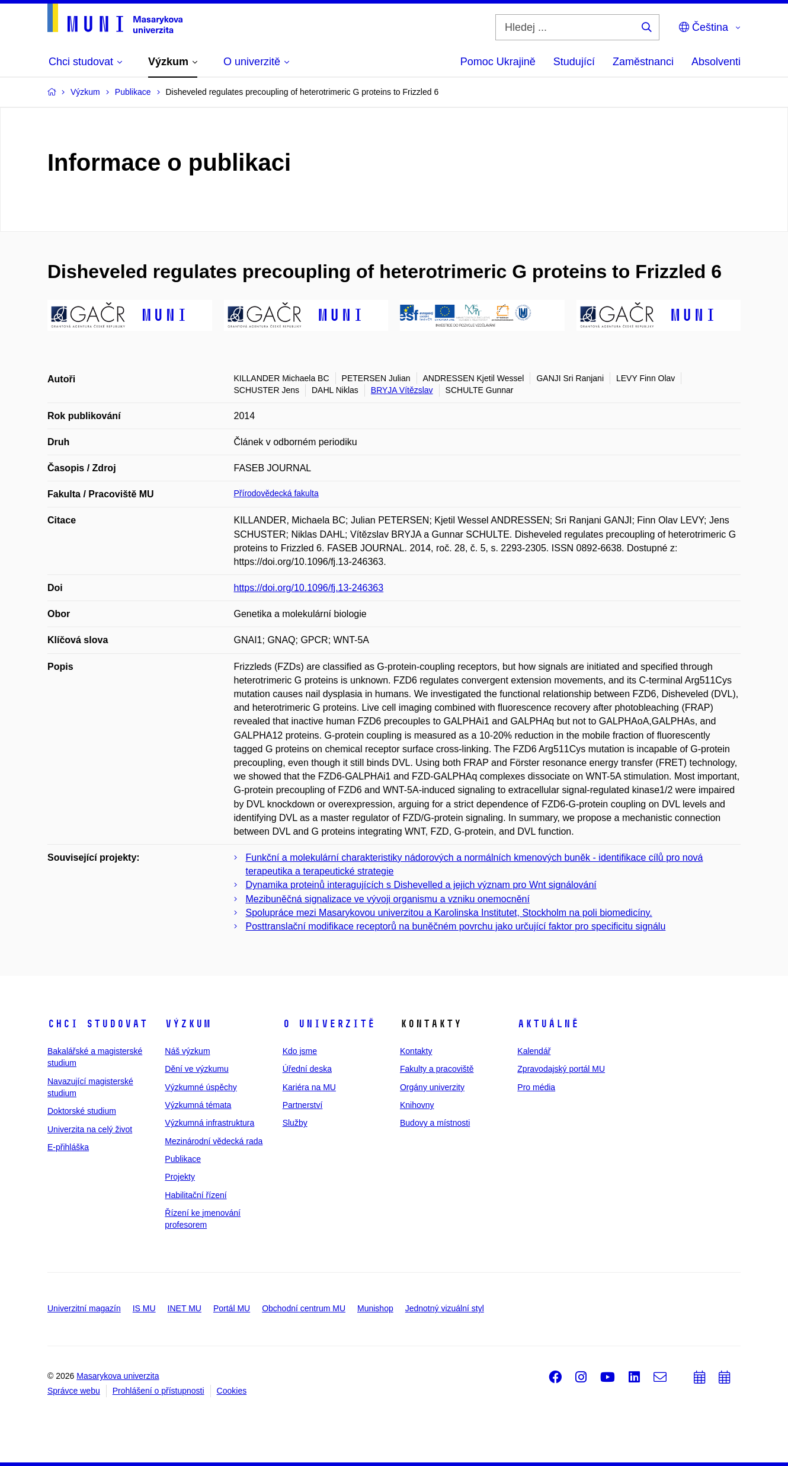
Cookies (232, 1390)
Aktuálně (548, 1023)
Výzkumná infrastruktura (209, 1123)
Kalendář (533, 1051)
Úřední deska (307, 1069)
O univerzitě (329, 1023)
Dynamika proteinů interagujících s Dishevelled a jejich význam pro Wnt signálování (421, 885)
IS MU (144, 1308)
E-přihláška (68, 1147)
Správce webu (73, 1390)
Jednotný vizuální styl (444, 1308)
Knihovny (417, 1105)
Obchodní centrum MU (303, 1308)
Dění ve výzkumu (196, 1069)
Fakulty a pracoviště (437, 1069)
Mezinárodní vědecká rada (213, 1141)
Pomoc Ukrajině (498, 62)
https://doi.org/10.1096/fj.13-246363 (309, 588)
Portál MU (231, 1308)
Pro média (536, 1087)
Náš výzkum (187, 1051)
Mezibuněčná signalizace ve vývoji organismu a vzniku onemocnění (388, 899)
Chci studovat (97, 1023)
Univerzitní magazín (84, 1308)
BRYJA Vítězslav (402, 390)
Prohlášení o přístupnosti (158, 1390)
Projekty (180, 1176)
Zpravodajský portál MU (561, 1069)
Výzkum (188, 1023)
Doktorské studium (81, 1111)
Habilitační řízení (195, 1195)
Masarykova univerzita (117, 1376)
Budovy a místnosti (435, 1123)
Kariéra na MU (309, 1087)
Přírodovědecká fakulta (276, 493)
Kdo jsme (300, 1051)
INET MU (184, 1308)
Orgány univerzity (432, 1087)
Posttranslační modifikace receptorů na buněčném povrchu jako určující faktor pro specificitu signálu (456, 926)
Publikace (183, 1159)
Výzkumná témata (198, 1105)
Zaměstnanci (643, 62)
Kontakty (416, 1051)
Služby (295, 1123)
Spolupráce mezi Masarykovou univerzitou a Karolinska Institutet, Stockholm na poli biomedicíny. (449, 913)
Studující (574, 62)
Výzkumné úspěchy (200, 1087)
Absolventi (716, 62)
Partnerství (303, 1105)
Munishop (375, 1308)
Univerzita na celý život (89, 1129)
